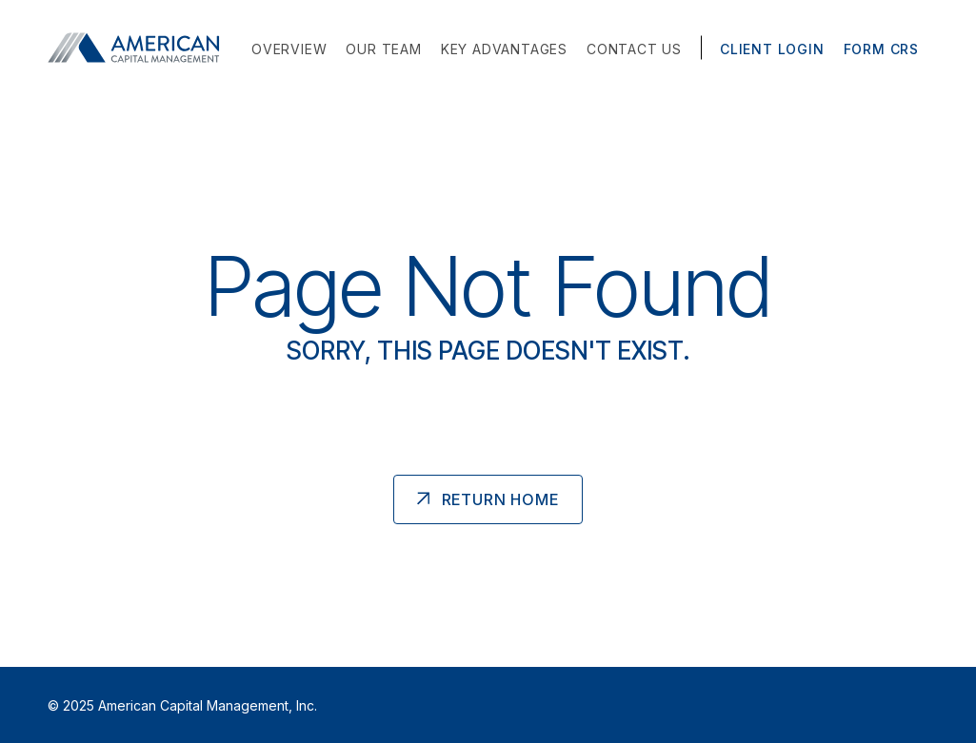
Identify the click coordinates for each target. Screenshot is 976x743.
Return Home (500, 499)
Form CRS (881, 49)
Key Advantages (504, 49)
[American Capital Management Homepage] (138, 47)
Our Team (383, 49)
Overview (289, 49)
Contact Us (634, 49)
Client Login (772, 49)
